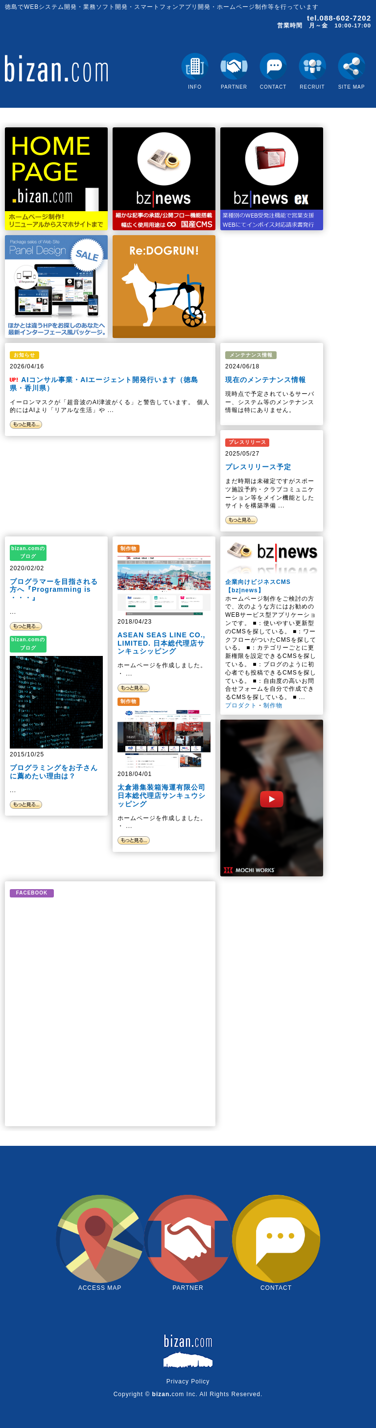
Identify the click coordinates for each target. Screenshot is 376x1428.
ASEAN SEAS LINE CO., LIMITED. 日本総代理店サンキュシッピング (161, 643)
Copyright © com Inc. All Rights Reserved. (188, 1394)
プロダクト (241, 705)
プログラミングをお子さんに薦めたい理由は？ (54, 772)
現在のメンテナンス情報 (265, 380)
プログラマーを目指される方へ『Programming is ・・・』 (54, 590)
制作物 (272, 705)
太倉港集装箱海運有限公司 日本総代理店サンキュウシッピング (162, 795)
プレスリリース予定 (258, 467)
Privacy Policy (188, 1381)
